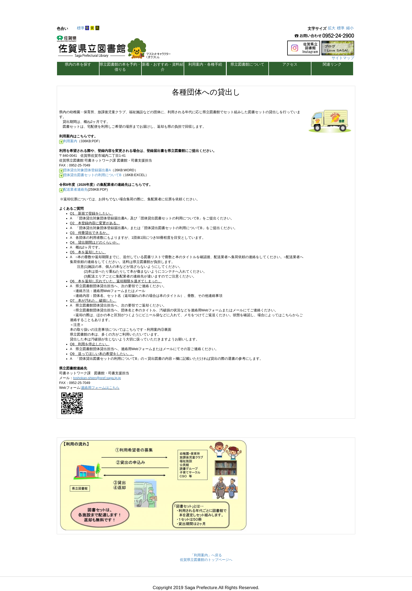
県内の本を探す (78, 64)
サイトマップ (343, 58)
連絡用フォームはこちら (100, 388)
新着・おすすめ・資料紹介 (162, 67)
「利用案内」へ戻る (206, 555)
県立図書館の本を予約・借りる (120, 67)
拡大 (331, 28)
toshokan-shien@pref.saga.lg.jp (97, 378)
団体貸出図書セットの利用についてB (92, 175)
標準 (80, 28)
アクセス (289, 64)
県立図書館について (247, 64)
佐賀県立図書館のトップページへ (206, 560)
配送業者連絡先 (75, 189)
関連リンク (332, 64)
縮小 (350, 28)
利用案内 (70, 141)
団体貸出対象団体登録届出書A (87, 170)
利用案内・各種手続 (205, 64)
